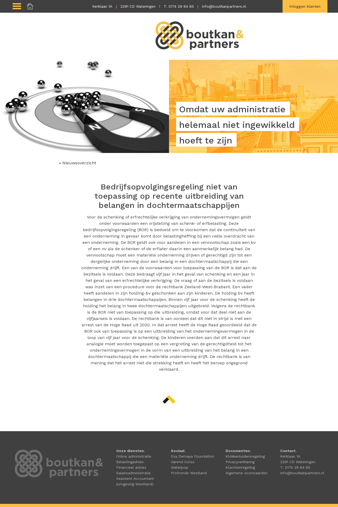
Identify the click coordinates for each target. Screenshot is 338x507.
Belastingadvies (130, 462)
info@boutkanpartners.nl (224, 6)
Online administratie (133, 456)
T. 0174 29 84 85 (179, 6)
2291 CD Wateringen (138, 6)
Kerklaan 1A (102, 6)
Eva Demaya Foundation (192, 456)
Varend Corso (183, 462)
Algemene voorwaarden (246, 473)
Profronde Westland (189, 473)
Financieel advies (131, 467)
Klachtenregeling (240, 467)
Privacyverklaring (240, 462)
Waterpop (179, 467)
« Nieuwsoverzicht (77, 162)
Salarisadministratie (133, 473)
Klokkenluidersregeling (245, 456)
